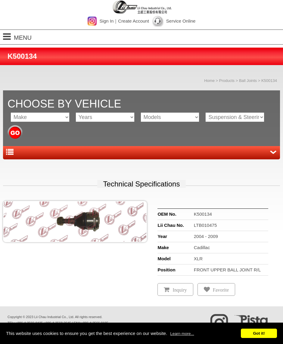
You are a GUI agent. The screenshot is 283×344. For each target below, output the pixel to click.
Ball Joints (248, 80)
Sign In (107, 20)
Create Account (133, 20)
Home (209, 80)
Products (227, 80)
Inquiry (180, 289)
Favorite (221, 289)
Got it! (259, 333)
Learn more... (182, 333)
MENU (17, 36)
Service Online (181, 20)
